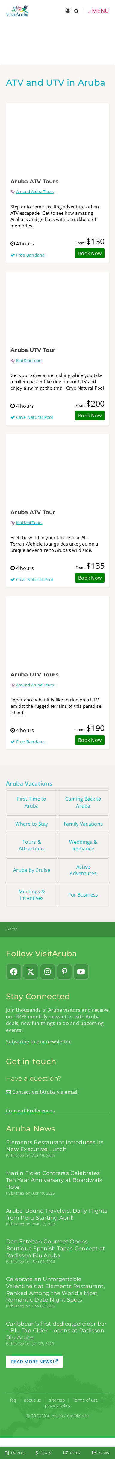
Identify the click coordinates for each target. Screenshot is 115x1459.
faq (13, 1400)
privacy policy (57, 1406)
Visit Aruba (52, 1416)
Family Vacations (83, 824)
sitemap (57, 1400)
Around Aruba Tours (35, 191)
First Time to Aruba (31, 802)
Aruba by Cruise (31, 870)
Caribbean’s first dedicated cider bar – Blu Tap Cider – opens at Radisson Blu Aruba (56, 1331)
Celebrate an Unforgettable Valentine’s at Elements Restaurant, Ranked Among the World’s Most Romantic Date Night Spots (55, 1289)
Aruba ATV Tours (34, 181)
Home (11, 929)
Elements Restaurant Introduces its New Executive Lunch (55, 1145)
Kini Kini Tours (29, 360)
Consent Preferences (30, 1110)
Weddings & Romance (83, 845)
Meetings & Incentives (32, 894)
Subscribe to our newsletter (38, 1041)
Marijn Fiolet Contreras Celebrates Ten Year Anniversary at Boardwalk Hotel (54, 1180)
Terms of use (85, 1400)
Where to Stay (31, 824)
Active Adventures (83, 870)
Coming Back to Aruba (83, 802)
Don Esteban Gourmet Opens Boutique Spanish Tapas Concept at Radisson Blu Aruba (55, 1248)
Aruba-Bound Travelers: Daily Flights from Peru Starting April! (56, 1214)
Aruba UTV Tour (33, 350)
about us (32, 1400)
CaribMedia (78, 1416)
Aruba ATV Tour (32, 512)
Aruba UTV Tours (34, 674)
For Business (83, 894)
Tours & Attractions (32, 845)
